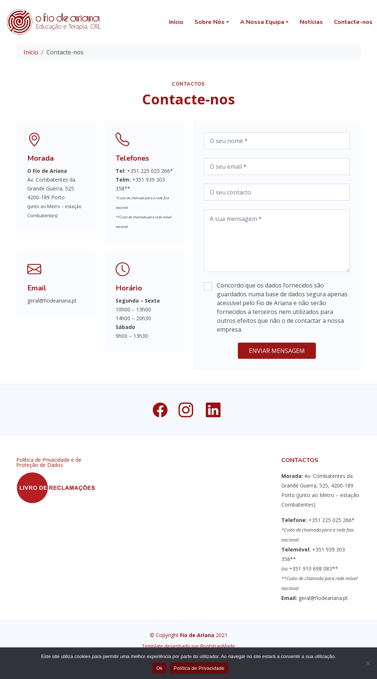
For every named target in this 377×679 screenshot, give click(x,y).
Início (176, 22)
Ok (159, 668)
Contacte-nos (353, 22)
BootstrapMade (217, 646)
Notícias (311, 22)
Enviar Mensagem (277, 354)
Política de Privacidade (199, 668)
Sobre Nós (209, 22)
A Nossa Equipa (262, 22)
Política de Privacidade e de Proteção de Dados (48, 462)
